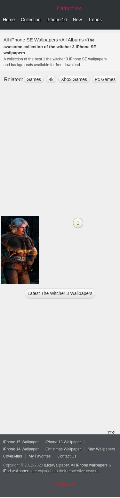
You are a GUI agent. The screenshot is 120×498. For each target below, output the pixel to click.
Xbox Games (74, 79)
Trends (95, 19)
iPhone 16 (57, 19)
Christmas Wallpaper (63, 449)
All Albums (72, 39)
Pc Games (105, 79)
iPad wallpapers (16, 471)
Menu (113, 20)
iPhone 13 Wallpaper (63, 442)
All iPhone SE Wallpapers (31, 39)
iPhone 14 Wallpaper (21, 449)
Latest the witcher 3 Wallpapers (60, 293)
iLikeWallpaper (56, 465)
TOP (111, 432)
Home (9, 19)
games (34, 79)
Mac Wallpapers (101, 449)
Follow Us (64, 485)
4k (51, 79)
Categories (69, 8)
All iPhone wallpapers (89, 465)
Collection (30, 19)
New (77, 19)
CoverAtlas (12, 456)
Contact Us (66, 456)
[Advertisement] (60, 152)
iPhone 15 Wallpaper (21, 442)
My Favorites (40, 456)
